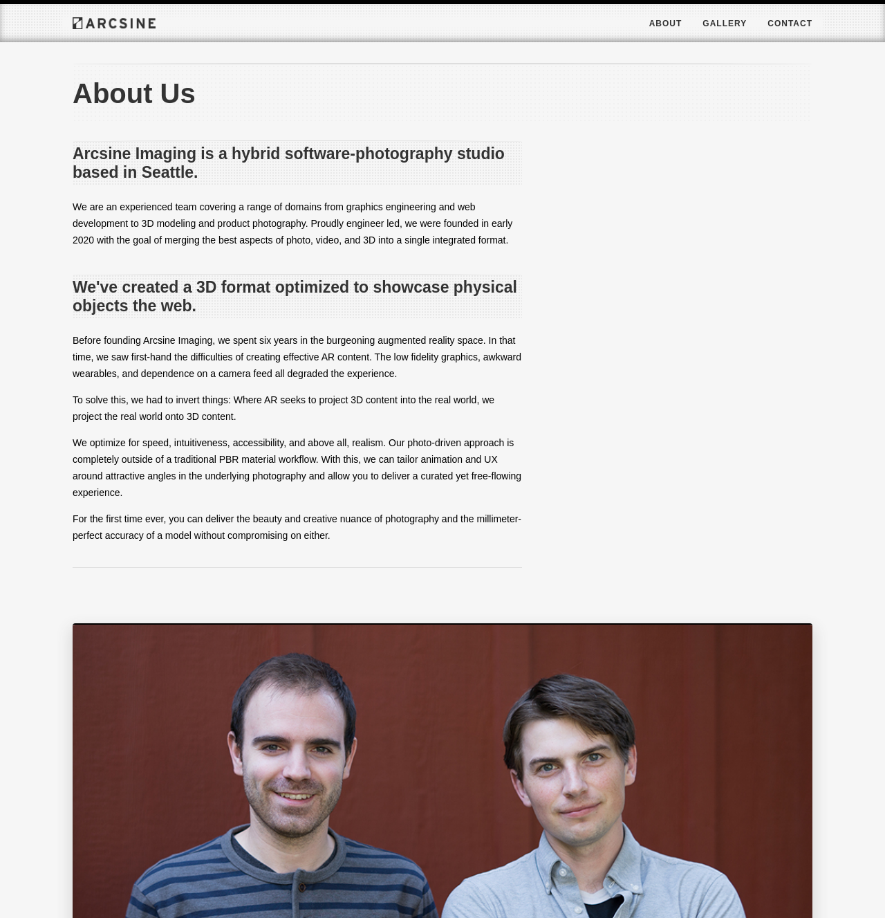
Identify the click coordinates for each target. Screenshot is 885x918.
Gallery (724, 23)
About (665, 23)
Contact (789, 23)
